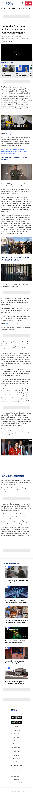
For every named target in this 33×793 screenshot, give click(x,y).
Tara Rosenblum (6, 36)
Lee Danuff (18, 36)
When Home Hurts (12, 324)
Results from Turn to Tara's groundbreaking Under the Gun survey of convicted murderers (15, 151)
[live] (28, 3)
